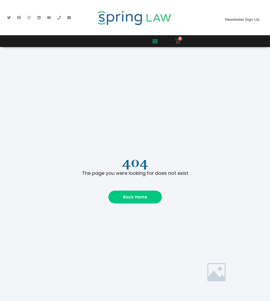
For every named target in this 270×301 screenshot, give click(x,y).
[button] (155, 41)
